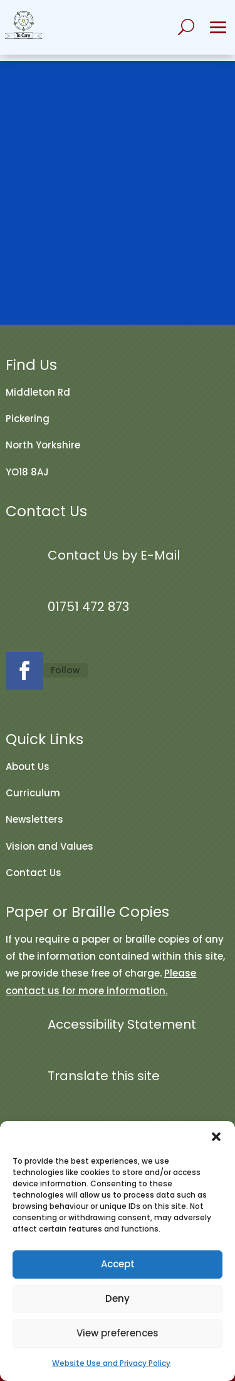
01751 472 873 (88, 606)
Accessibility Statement (122, 1024)
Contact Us (33, 872)
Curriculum (33, 792)
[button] (216, 1136)
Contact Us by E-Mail (114, 555)
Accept (118, 1263)
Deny (117, 1298)
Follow (65, 670)
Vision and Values (49, 846)
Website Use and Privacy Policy (111, 1363)
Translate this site (104, 1076)
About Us (28, 766)
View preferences (117, 1333)
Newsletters (34, 819)
